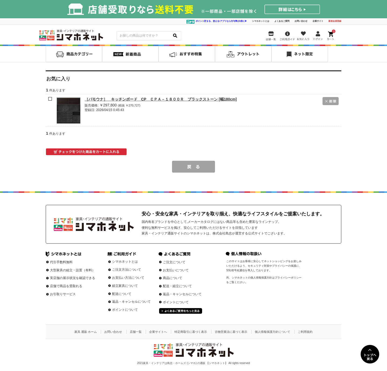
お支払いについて (176, 270)
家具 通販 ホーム (85, 331)
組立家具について (125, 286)
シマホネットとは (260, 21)
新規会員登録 (334, 21)
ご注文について (174, 262)
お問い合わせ (301, 21)
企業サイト (318, 21)
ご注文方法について (126, 270)
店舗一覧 (136, 331)
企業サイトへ (158, 331)
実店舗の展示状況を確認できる (72, 278)
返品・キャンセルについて (131, 302)
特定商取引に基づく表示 (190, 331)
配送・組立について (177, 286)
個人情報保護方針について (272, 331)
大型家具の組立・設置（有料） (72, 270)
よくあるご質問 (281, 21)
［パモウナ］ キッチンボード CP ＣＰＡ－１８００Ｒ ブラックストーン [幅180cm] (161, 99)
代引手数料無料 (61, 262)
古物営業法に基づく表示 (231, 331)
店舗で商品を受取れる (66, 286)
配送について (121, 294)
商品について (172, 278)
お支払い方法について (128, 278)
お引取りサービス (63, 294)
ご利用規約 (305, 331)
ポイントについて (125, 310)
